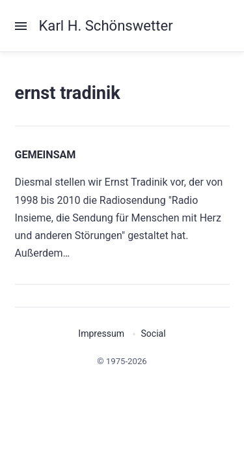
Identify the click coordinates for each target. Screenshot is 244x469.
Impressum (101, 333)
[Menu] (27, 26)
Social (153, 333)
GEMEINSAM (45, 155)
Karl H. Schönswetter (106, 26)
